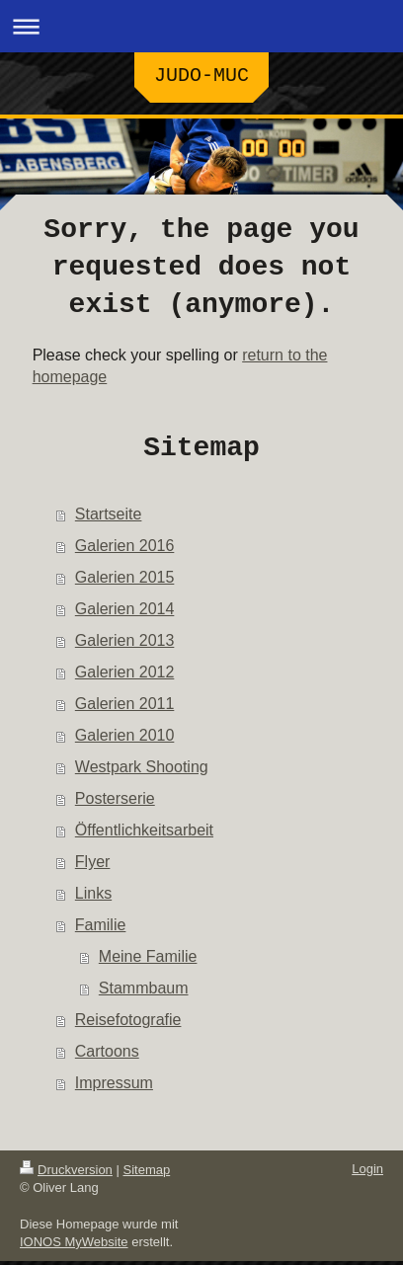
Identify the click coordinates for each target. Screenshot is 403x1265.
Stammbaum (144, 992)
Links (93, 897)
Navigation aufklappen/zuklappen (201, 26)
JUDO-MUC (201, 77)
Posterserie (115, 802)
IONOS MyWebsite (74, 1245)
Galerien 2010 (125, 739)
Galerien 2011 (125, 707)
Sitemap (147, 1173)
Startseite (108, 518)
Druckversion (66, 1173)
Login (367, 1172)
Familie (100, 928)
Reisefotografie (128, 1023)
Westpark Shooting (141, 770)
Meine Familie (148, 960)
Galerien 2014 (125, 612)
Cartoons (107, 1055)
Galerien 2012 (125, 676)
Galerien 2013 (125, 644)
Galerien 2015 (125, 581)
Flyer (93, 865)
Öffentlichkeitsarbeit (144, 834)
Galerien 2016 (125, 549)
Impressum (114, 1086)
